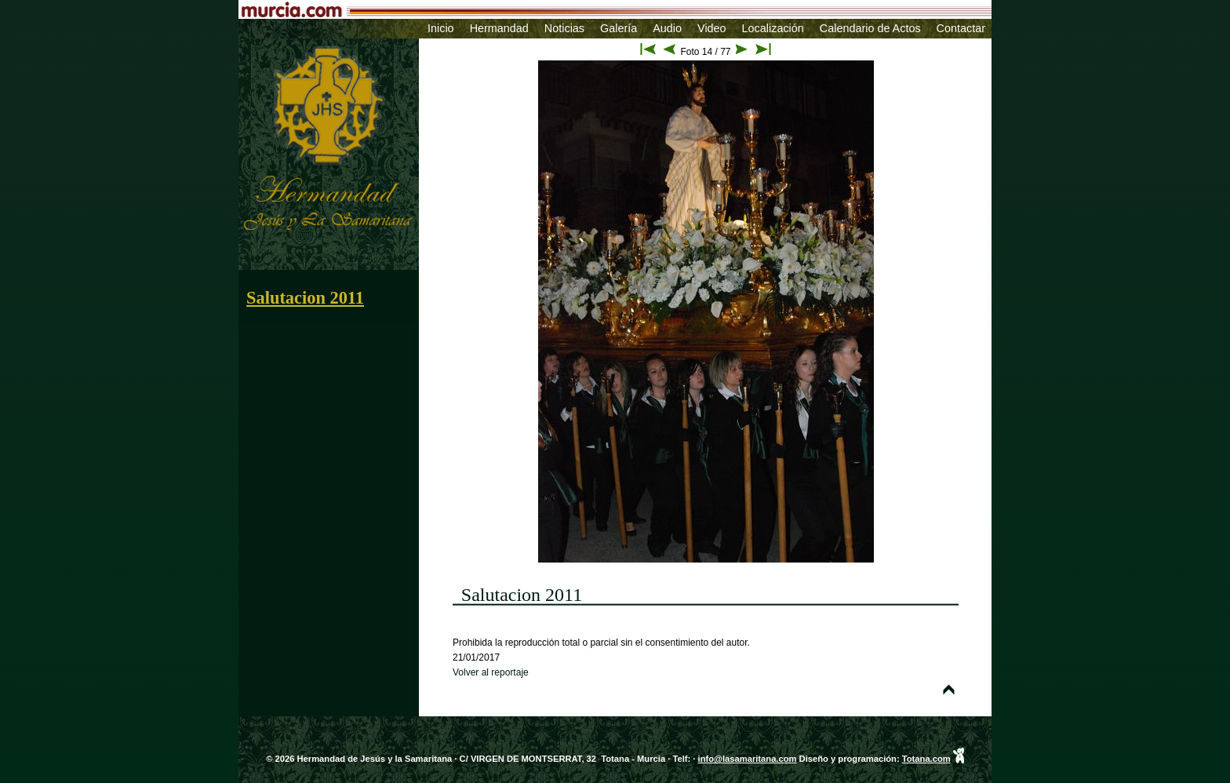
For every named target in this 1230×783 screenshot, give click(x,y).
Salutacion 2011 (305, 298)
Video (711, 28)
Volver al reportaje (491, 672)
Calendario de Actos (870, 28)
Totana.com (926, 758)
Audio (667, 28)
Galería (618, 28)
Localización (773, 28)
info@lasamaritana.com (747, 758)
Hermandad (499, 28)
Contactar (961, 28)
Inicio (441, 28)
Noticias (564, 28)
